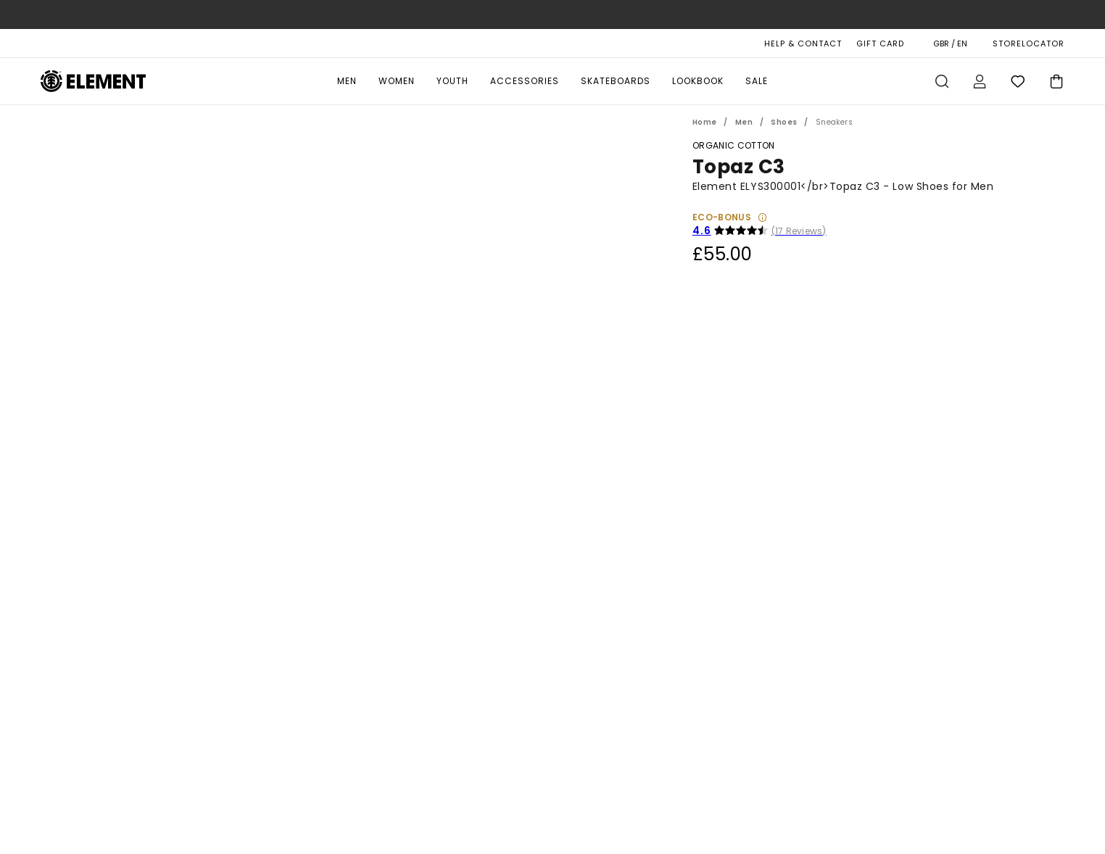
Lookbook (698, 81)
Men (347, 81)
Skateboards (615, 81)
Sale (756, 81)
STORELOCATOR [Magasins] (1028, 43)
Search (942, 81)
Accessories (524, 81)
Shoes (784, 122)
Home (704, 122)
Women (396, 81)
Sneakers (834, 122)
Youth (452, 81)
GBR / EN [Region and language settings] (950, 43)
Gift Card (880, 43)
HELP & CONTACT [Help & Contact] (803, 43)
